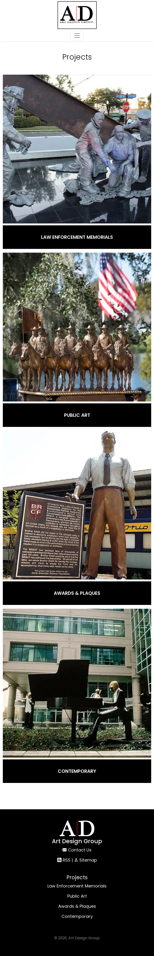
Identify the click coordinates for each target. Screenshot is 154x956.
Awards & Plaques (77, 593)
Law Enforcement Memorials (77, 237)
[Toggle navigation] (77, 35)
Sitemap (85, 860)
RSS (63, 860)
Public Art (77, 415)
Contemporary (77, 771)
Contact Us (80, 850)
